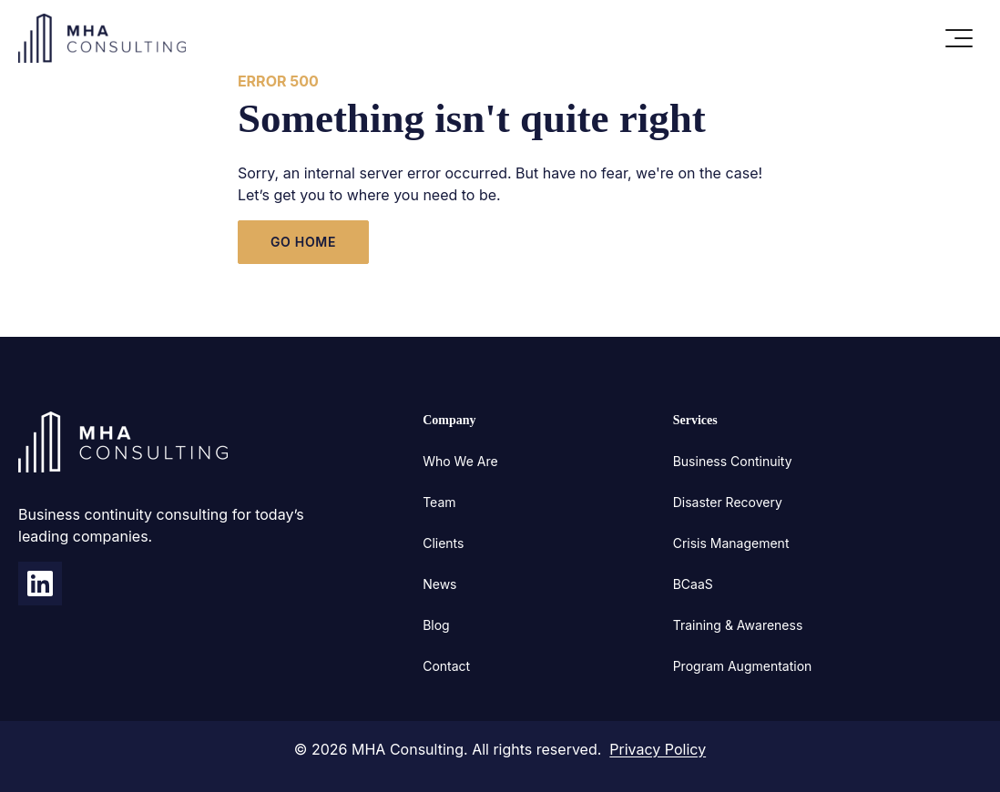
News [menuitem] (439, 584)
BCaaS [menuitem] (693, 584)
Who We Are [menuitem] (460, 461)
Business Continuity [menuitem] (732, 461)
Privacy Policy (657, 749)
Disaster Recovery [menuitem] (727, 502)
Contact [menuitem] (446, 666)
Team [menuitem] (439, 502)
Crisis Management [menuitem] (731, 543)
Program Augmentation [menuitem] (742, 666)
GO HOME (303, 241)
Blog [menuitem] (436, 625)
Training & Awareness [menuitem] (738, 625)
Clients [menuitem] (443, 543)
